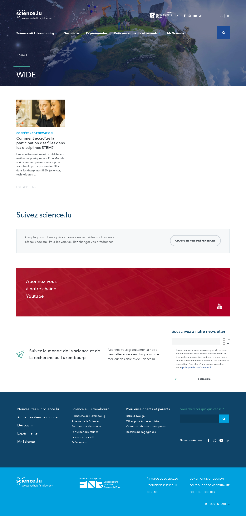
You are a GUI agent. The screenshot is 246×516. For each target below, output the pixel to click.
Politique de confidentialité (210, 485)
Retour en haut (217, 504)
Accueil (21, 54)
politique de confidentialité (196, 367)
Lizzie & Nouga (135, 416)
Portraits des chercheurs (86, 426)
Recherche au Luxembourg (88, 416)
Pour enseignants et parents (137, 33)
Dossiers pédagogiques (141, 432)
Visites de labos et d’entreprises (146, 426)
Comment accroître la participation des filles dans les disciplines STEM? (40, 143)
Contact (152, 492)
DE (221, 16)
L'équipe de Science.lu (162, 485)
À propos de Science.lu (162, 479)
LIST (18, 187)
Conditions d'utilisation (207, 479)
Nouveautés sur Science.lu (38, 409)
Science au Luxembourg (36, 33)
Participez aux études (85, 432)
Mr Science (175, 33)
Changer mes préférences (195, 240)
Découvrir (71, 33)
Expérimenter (96, 33)
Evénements (79, 442)
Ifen (34, 187)
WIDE (26, 187)
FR (227, 16)
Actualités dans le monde (37, 417)
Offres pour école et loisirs (142, 421)
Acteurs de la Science (85, 421)
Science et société (83, 437)
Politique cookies (202, 492)
